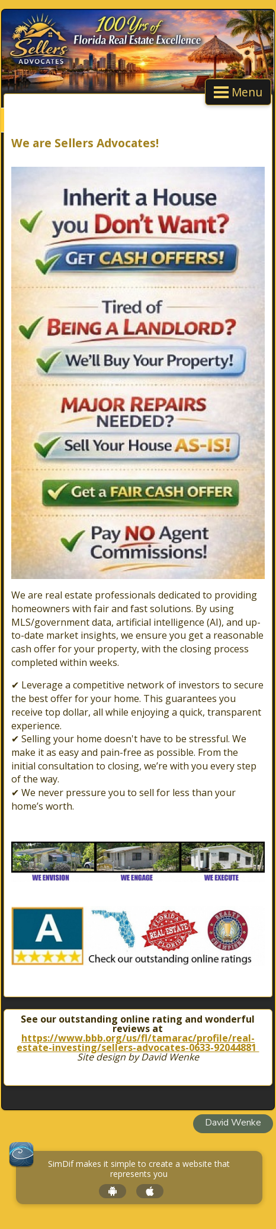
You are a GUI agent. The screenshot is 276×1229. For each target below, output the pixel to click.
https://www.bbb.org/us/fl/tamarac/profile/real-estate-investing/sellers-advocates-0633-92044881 (138, 1042)
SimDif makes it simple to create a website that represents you (139, 1169)
